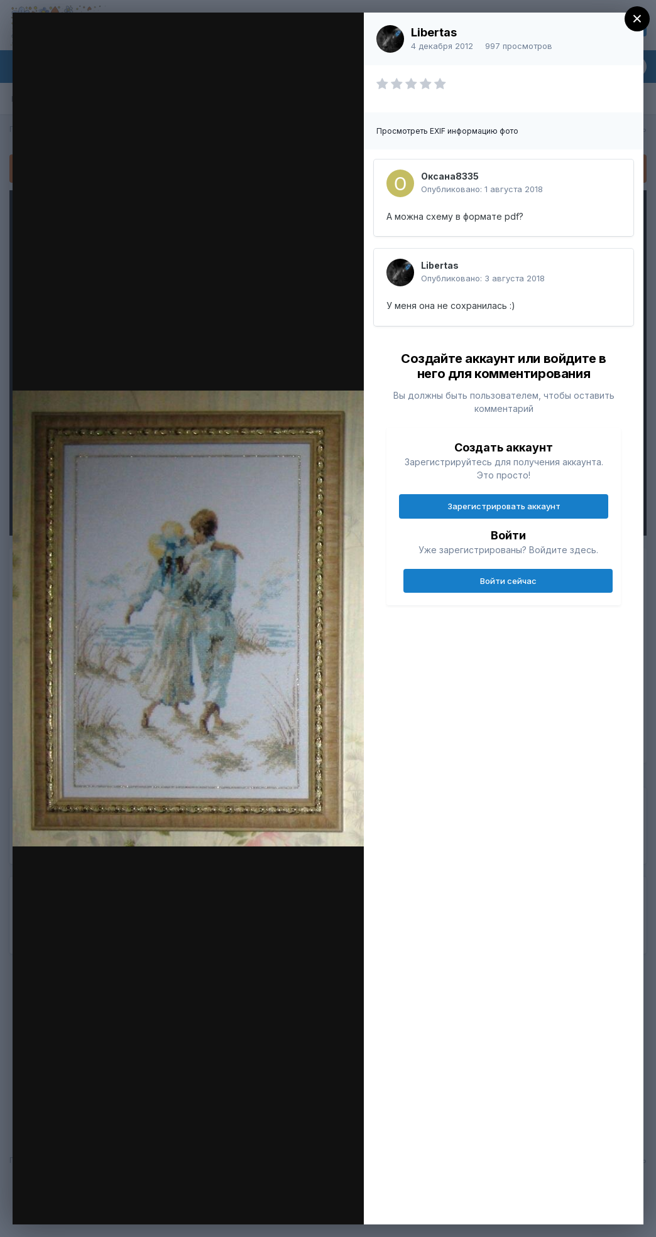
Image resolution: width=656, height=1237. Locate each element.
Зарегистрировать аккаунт (503, 506)
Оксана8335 (450, 176)
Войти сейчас (508, 581)
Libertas (434, 32)
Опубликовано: (482, 189)
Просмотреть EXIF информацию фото (447, 131)
